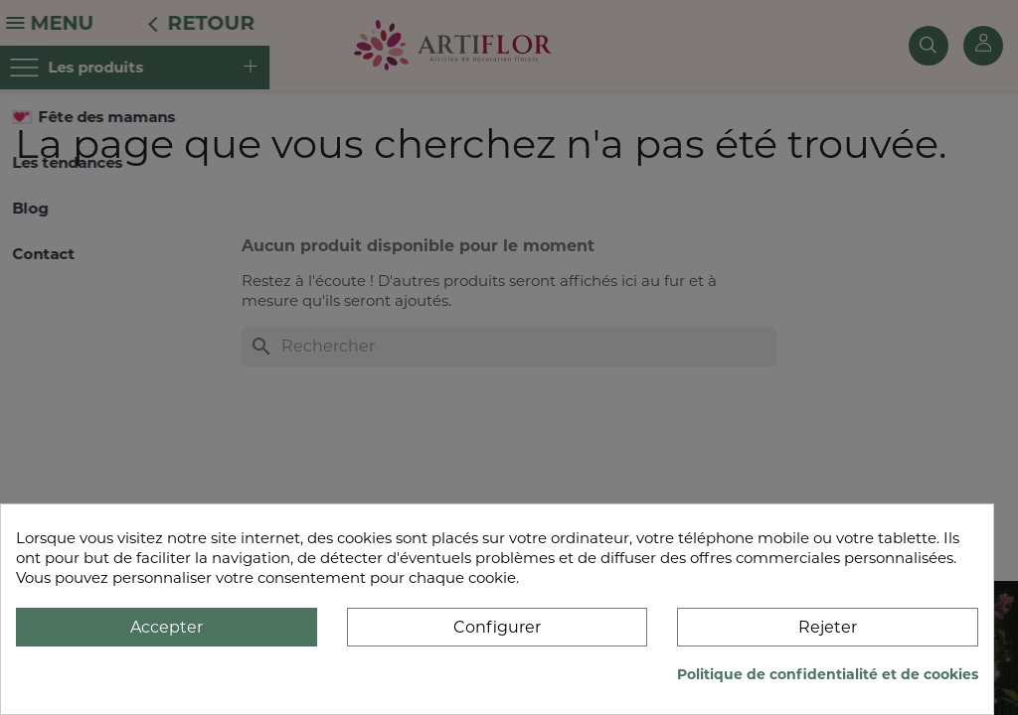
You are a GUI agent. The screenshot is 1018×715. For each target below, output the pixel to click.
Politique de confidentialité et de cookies (827, 674)
